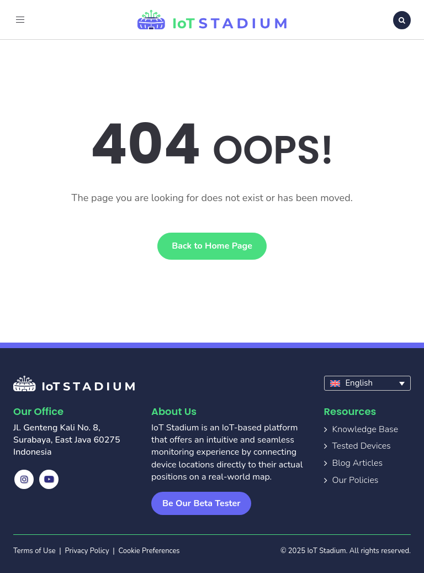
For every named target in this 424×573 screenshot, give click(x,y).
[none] (367, 383)
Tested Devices (361, 446)
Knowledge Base (365, 429)
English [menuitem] (359, 382)
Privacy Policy (87, 551)
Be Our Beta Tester (201, 503)
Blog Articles (357, 463)
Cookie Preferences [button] (148, 551)
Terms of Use (34, 551)
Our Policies (355, 480)
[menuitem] (367, 383)
